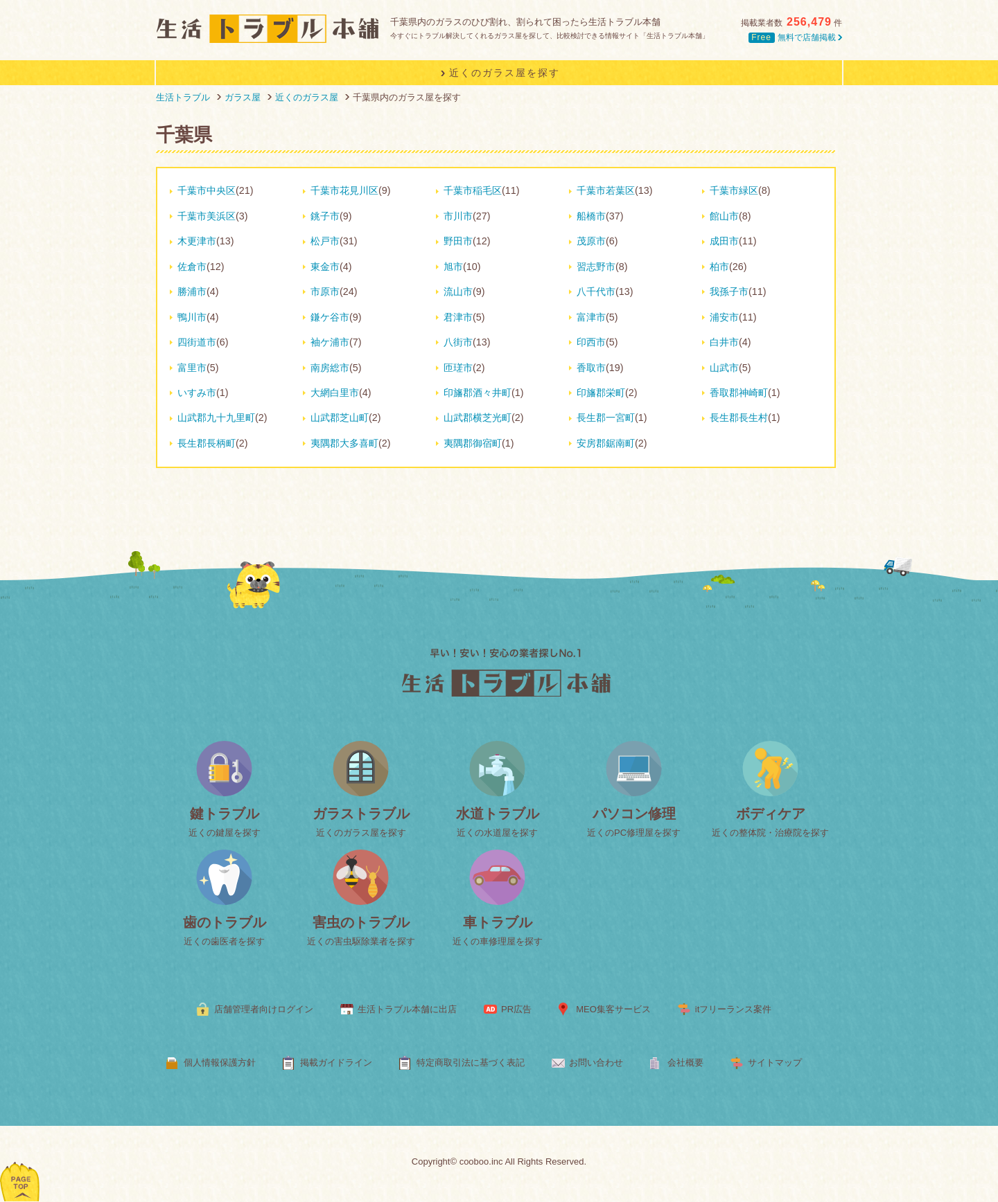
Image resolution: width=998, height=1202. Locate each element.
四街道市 (196, 342)
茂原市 (591, 240)
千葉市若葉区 (606, 190)
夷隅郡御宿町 (473, 443)
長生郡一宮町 (606, 417)
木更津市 (196, 240)
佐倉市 (192, 266)
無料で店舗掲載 (795, 37)
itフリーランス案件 (733, 1009)
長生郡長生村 (739, 417)
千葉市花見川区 (344, 190)
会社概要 (685, 1062)
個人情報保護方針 (220, 1062)
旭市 (453, 266)
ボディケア (770, 813)
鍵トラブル (224, 813)
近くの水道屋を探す (497, 832)
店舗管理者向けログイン (263, 1009)
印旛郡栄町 (601, 392)
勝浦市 (192, 291)
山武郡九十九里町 (216, 417)
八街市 (458, 342)
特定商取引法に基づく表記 (471, 1062)
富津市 (591, 317)
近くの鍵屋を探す (225, 832)
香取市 (591, 367)
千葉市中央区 (206, 190)
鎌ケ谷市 (329, 317)
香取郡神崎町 (739, 392)
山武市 (724, 367)
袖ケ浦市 (329, 342)
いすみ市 (196, 392)
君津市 (458, 317)
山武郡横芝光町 (477, 417)
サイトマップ (775, 1062)
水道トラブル (497, 813)
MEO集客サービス (613, 1009)
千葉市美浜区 (206, 216)
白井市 (724, 342)
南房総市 (329, 367)
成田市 (724, 240)
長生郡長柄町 (206, 443)
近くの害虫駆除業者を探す (361, 941)
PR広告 (516, 1009)
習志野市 (596, 266)
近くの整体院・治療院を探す (770, 832)
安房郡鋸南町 (606, 443)
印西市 (591, 342)
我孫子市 (729, 291)
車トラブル (497, 922)
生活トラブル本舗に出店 (407, 1009)
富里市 (192, 367)
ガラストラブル (361, 813)
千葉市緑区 (734, 190)
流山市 (458, 291)
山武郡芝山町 (339, 417)
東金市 (325, 266)
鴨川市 (192, 317)
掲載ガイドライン (336, 1062)
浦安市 (724, 317)
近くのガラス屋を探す (361, 832)
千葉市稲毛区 (473, 190)
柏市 (719, 266)
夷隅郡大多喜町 (344, 443)
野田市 (458, 240)
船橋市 (591, 216)
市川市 (458, 216)
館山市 (724, 216)
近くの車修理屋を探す (498, 941)
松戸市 (325, 240)
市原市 (325, 291)
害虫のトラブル (361, 922)
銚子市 (325, 216)
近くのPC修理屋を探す (634, 832)
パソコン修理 (634, 813)
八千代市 (596, 291)
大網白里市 (334, 392)
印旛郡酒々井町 (477, 392)
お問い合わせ (596, 1062)
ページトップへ (20, 1163)
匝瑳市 (458, 367)
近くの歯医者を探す (224, 941)
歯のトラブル (224, 922)
